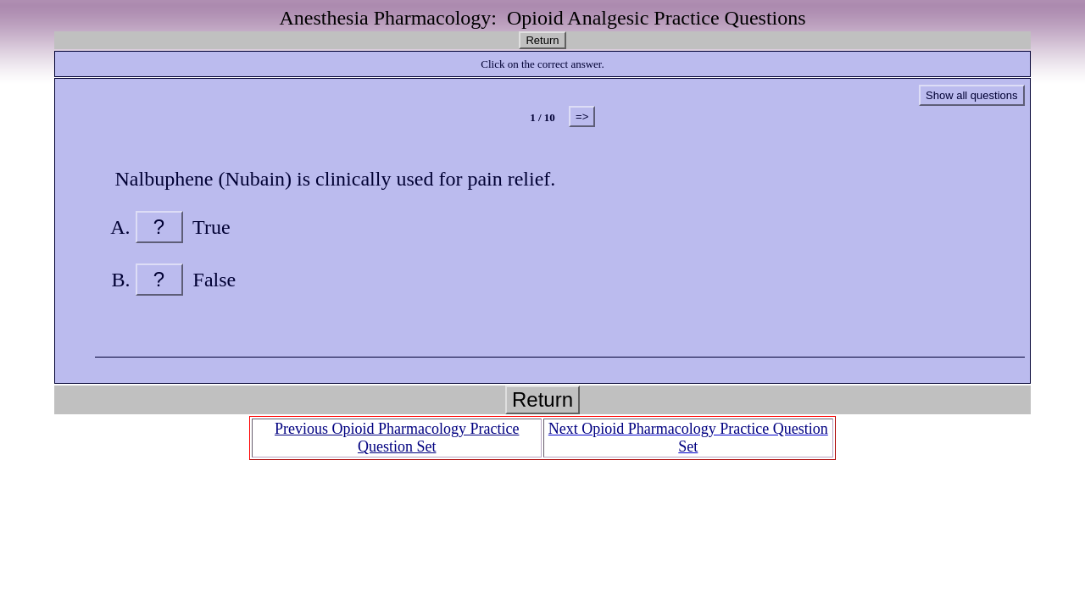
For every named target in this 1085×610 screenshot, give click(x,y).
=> (582, 116)
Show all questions (971, 95)
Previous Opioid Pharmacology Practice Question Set (397, 437)
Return (542, 40)
